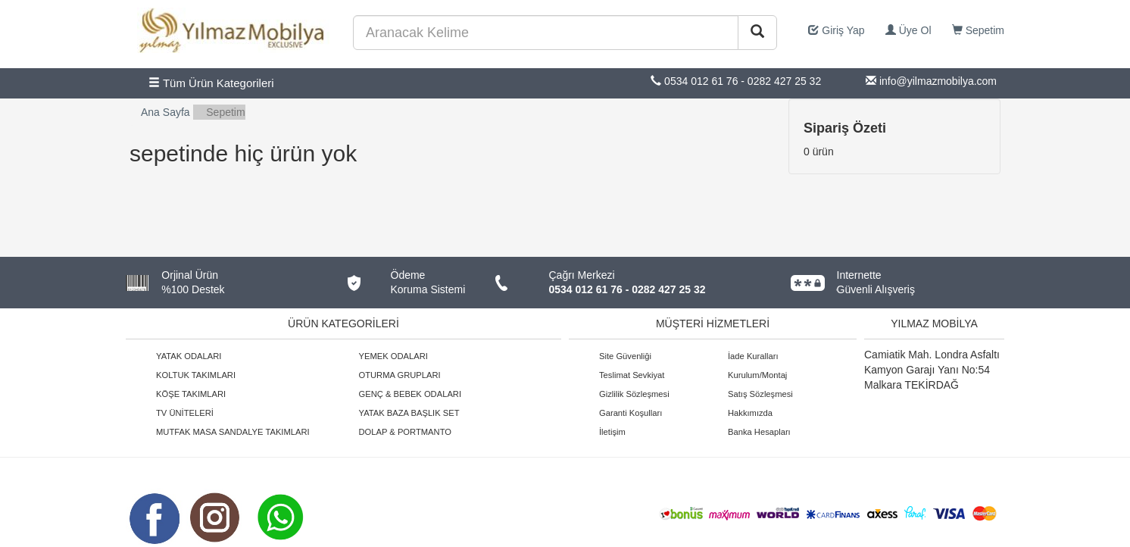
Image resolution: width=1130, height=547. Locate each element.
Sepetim (978, 30)
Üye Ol (908, 30)
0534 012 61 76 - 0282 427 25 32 (627, 289)
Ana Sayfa (165, 112)
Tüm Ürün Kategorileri (211, 83)
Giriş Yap (836, 30)
